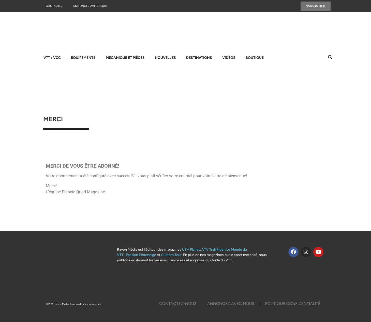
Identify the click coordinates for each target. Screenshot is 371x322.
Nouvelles (165, 58)
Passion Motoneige (141, 255)
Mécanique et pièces (125, 58)
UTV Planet (191, 249)
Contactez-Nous (178, 303)
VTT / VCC (52, 58)
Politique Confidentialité (292, 303)
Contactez (54, 6)
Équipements (83, 58)
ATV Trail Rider (213, 249)
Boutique (255, 58)
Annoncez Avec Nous (90, 6)
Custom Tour (171, 255)
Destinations (199, 58)
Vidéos (228, 58)
